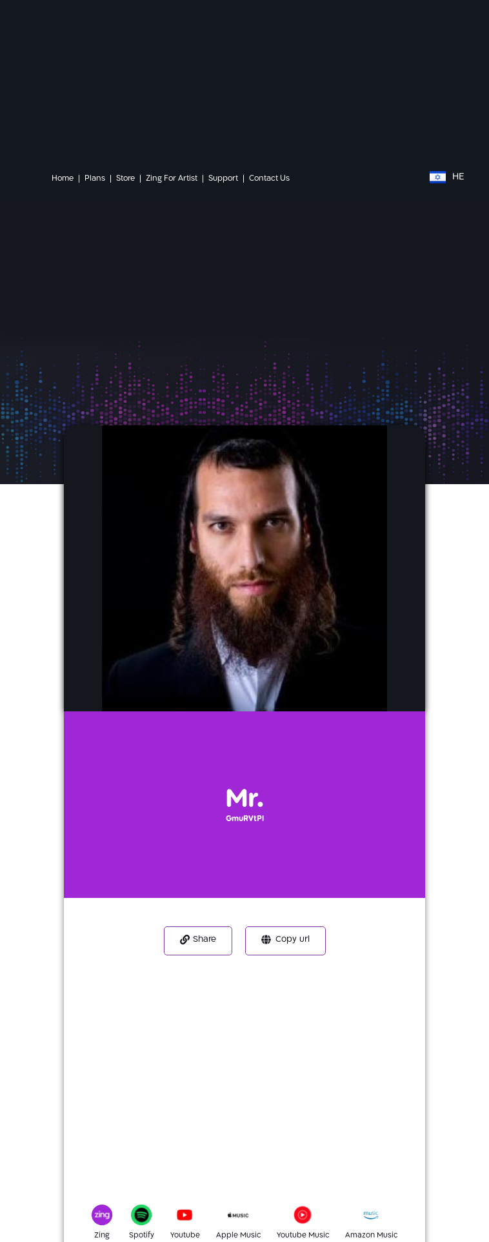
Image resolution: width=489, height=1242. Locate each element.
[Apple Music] (244, 1219)
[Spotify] (145, 1219)
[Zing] (100, 1219)
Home (63, 178)
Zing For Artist (171, 178)
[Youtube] (191, 1219)
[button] (198, 940)
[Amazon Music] (377, 1219)
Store (125, 178)
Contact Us (269, 178)
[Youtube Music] (308, 1219)
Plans (95, 178)
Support (223, 178)
